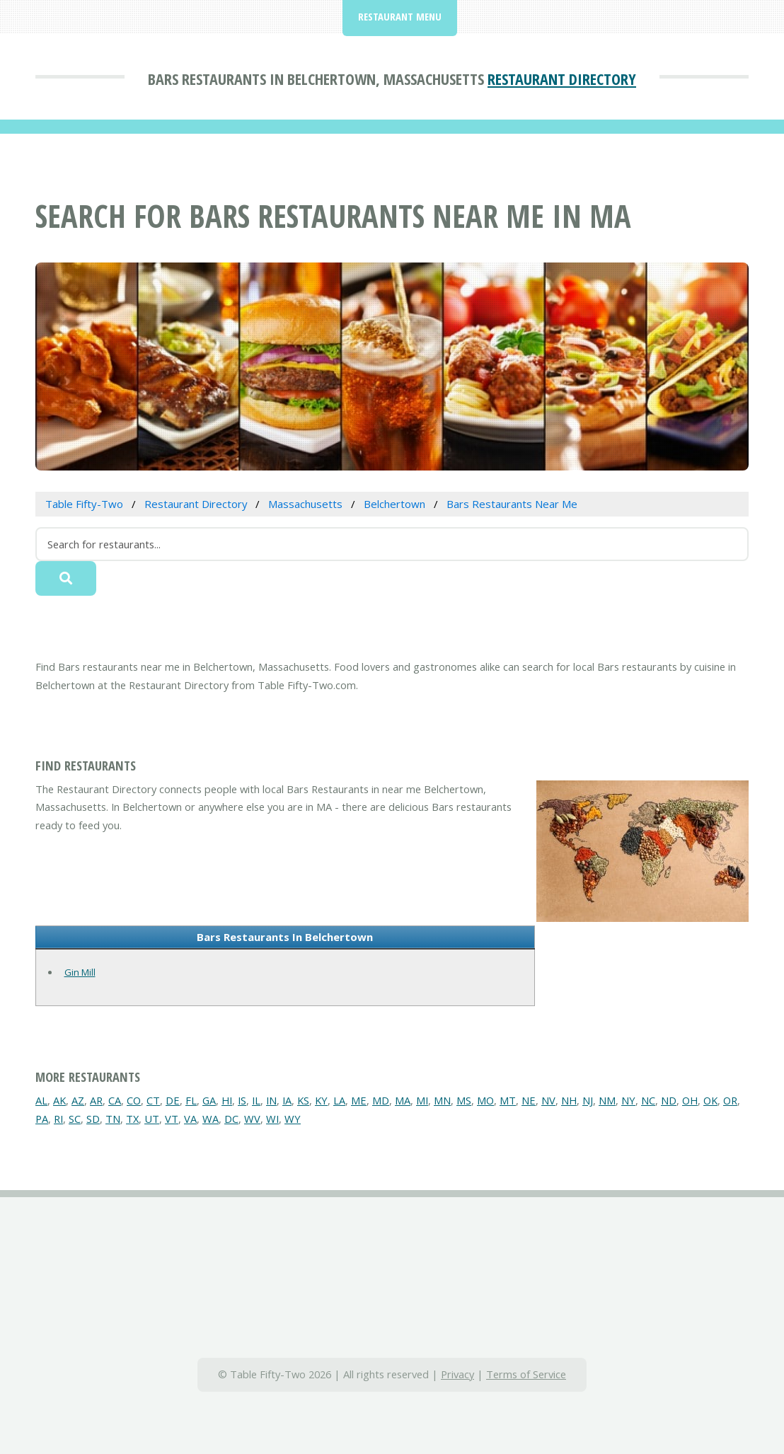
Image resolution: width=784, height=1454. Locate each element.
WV (252, 1119)
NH (569, 1100)
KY (321, 1100)
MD (380, 1100)
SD (93, 1119)
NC (648, 1100)
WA (210, 1119)
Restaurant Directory (562, 78)
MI (422, 1100)
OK (710, 1100)
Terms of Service (526, 1374)
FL (191, 1100)
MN (442, 1100)
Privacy (457, 1374)
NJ (587, 1100)
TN (112, 1119)
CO (134, 1100)
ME (359, 1100)
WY (292, 1119)
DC (231, 1119)
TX (132, 1119)
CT (153, 1100)
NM (607, 1100)
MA (402, 1100)
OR (730, 1100)
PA (41, 1119)
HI (226, 1100)
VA (190, 1119)
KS (303, 1100)
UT (151, 1119)
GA (209, 1100)
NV (548, 1100)
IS (242, 1100)
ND (668, 1100)
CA (114, 1100)
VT (171, 1119)
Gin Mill (80, 972)
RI (58, 1119)
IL (256, 1100)
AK (59, 1100)
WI (272, 1119)
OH (690, 1100)
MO (485, 1100)
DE (173, 1100)
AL (41, 1100)
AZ (77, 1100)
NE (528, 1100)
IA (287, 1100)
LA (339, 1100)
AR (96, 1100)
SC (75, 1119)
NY (628, 1100)
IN (271, 1100)
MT (508, 1100)
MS (463, 1100)
